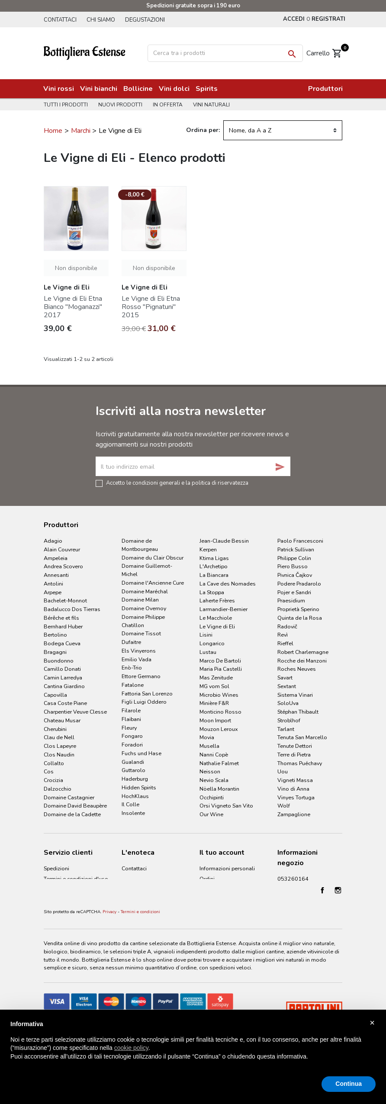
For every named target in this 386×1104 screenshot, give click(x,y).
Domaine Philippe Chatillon (143, 621)
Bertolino (55, 634)
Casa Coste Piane (65, 703)
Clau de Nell (59, 737)
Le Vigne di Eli (217, 626)
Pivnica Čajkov (294, 575)
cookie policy (131, 1047)
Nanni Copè (213, 754)
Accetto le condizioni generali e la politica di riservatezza (177, 482)
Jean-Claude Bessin (224, 540)
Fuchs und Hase (141, 753)
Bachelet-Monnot (65, 600)
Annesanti (56, 575)
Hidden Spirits (139, 787)
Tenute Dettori (294, 746)
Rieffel (285, 643)
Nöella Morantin (219, 788)
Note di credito (217, 888)
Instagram (338, 927)
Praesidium (291, 600)
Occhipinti (211, 797)
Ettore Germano (141, 676)
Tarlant (285, 729)
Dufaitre (131, 642)
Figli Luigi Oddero (144, 701)
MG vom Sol (214, 686)
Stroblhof (288, 720)
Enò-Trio (132, 667)
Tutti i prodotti (66, 104)
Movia (206, 737)
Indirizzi (208, 899)
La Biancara (213, 575)
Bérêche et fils (61, 617)
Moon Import (215, 720)
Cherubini (55, 729)
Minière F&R (214, 703)
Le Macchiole (215, 617)
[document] (193, 1047)
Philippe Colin (294, 558)
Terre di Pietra (294, 754)
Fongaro (132, 736)
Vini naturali (215, 104)
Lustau (207, 652)
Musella (209, 746)
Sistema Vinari (295, 694)
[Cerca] (225, 53)
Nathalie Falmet (219, 763)
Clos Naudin (59, 754)
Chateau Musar (62, 720)
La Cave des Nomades (227, 583)
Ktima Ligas (214, 558)
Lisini (205, 634)
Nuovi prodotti (122, 104)
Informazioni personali (227, 868)
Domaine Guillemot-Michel (147, 570)
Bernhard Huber (63, 626)
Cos (49, 771)
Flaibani (131, 719)
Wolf (283, 805)
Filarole (131, 710)
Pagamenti (57, 888)
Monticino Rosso (220, 711)
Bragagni (55, 652)
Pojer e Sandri (294, 592)
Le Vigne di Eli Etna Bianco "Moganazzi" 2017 (73, 307)
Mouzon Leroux (218, 729)
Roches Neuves (296, 669)
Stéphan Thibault (297, 711)
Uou (282, 771)
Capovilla (55, 694)
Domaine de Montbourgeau (140, 545)
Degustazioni (148, 20)
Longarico (212, 643)
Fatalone (133, 685)
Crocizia (53, 780)
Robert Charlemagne (302, 652)
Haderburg (135, 778)
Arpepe (52, 592)
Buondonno (59, 660)
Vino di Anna (293, 788)
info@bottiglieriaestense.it (310, 889)
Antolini (53, 583)
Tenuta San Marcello (302, 737)
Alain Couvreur (62, 549)
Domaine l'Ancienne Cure (153, 582)
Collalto (54, 763)
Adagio (53, 540)
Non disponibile (76, 268)
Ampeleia (56, 558)
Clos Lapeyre (60, 746)
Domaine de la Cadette (72, 814)
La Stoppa (211, 592)
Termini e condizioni (140, 949)
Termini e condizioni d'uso (76, 878)
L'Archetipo (213, 566)
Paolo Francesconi (300, 540)
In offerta (170, 104)
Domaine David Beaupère (75, 805)
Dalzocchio (57, 788)
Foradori (132, 744)
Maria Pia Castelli (220, 669)
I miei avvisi (213, 909)
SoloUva (288, 703)
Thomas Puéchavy (299, 763)
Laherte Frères (217, 600)
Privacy (109, 949)
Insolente (133, 813)
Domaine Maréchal (145, 591)
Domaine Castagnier (69, 797)
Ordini (207, 878)
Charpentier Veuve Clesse (75, 711)
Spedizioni (56, 868)
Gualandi (133, 762)
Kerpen (208, 549)
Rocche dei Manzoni (302, 660)
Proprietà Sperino (298, 609)
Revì (282, 634)
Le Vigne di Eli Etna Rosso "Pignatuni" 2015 (151, 307)
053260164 (293, 878)
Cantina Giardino (64, 686)
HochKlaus (135, 796)
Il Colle (130, 804)
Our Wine (211, 814)
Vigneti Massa (295, 780)
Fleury (129, 727)
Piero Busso (292, 566)
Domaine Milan (140, 599)
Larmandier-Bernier (223, 609)
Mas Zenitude (216, 677)
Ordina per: (203, 130)
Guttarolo (133, 770)
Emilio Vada (136, 659)
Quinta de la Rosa (299, 617)
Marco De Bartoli (220, 660)
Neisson (209, 771)
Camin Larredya (63, 677)
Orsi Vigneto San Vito (226, 805)
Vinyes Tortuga (296, 797)
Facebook (322, 927)
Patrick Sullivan (295, 549)
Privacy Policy (60, 899)
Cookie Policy (60, 909)
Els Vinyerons (139, 650)
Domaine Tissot (141, 633)
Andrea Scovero (63, 566)
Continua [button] (348, 1083)
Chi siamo (102, 20)
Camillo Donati (62, 669)
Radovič (287, 626)
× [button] (372, 1022)
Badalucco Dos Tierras (72, 609)
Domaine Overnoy (144, 608)
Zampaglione (293, 814)
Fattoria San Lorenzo (147, 693)
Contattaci (60, 20)
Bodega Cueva (62, 643)
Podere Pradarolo (299, 583)
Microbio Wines (218, 694)
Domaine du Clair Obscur (152, 557)
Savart (285, 677)
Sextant (286, 686)
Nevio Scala (213, 780)
